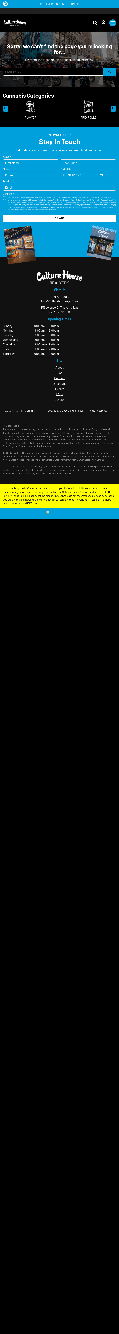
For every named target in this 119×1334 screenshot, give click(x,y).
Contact (59, 378)
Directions (59, 383)
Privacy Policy (10, 410)
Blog (59, 373)
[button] (112, 22)
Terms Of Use (28, 410)
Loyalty (59, 399)
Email (7, 181)
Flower (31, 117)
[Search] (109, 72)
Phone (6, 169)
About (59, 367)
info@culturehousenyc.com (59, 301)
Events (59, 389)
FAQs (59, 394)
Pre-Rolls (89, 117)
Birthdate (67, 169)
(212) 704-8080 (59, 296)
